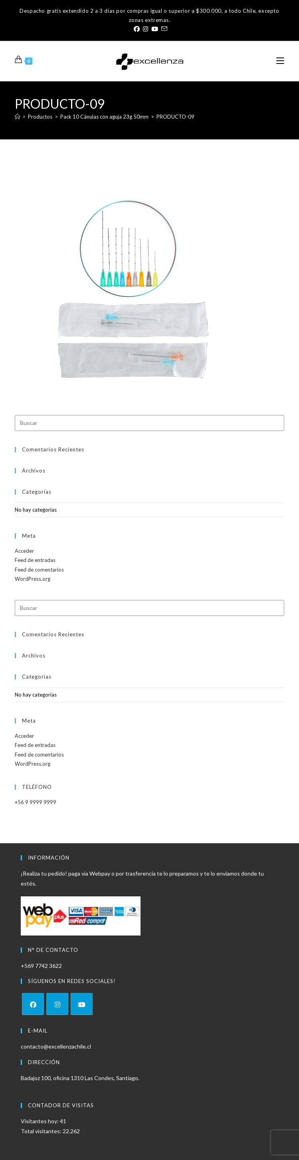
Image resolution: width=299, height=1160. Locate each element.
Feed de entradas (35, 560)
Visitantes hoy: (40, 1121)
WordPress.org (32, 579)
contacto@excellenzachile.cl (56, 1046)
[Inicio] (17, 116)
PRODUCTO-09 (175, 116)
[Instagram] (57, 1004)
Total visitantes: (42, 1131)
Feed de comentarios (39, 569)
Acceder (24, 551)
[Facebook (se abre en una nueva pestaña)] (136, 28)
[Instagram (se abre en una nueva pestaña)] (145, 28)
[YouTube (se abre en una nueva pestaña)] (155, 28)
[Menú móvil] (280, 61)
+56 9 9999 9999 (35, 802)
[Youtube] (82, 1004)
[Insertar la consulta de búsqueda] (149, 423)
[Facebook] (33, 1004)
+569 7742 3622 (41, 965)
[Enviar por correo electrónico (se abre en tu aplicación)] (163, 28)
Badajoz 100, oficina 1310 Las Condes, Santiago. (80, 1078)
